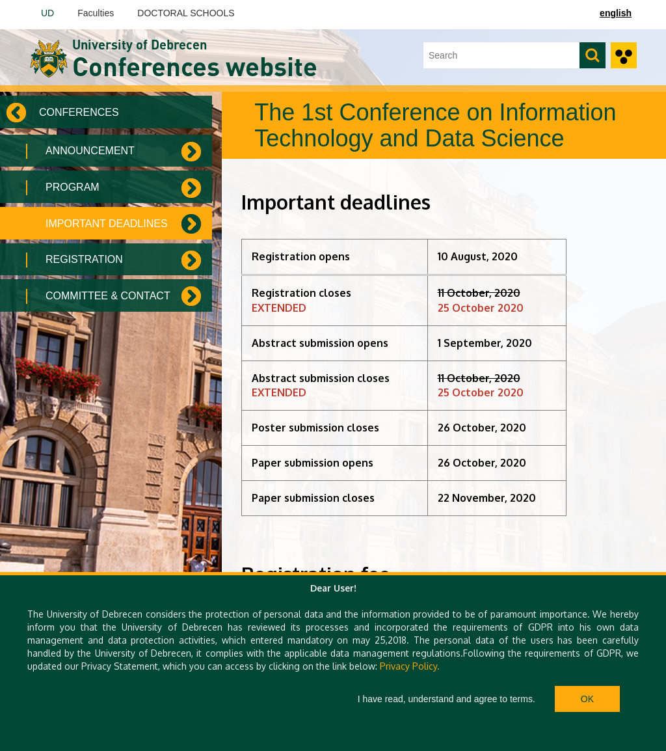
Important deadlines (107, 223)
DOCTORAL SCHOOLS (185, 13)
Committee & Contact (108, 295)
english (616, 13)
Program (73, 187)
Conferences (79, 112)
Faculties (95, 13)
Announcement (90, 150)
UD (47, 13)
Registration (84, 259)
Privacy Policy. (410, 666)
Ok (587, 699)
